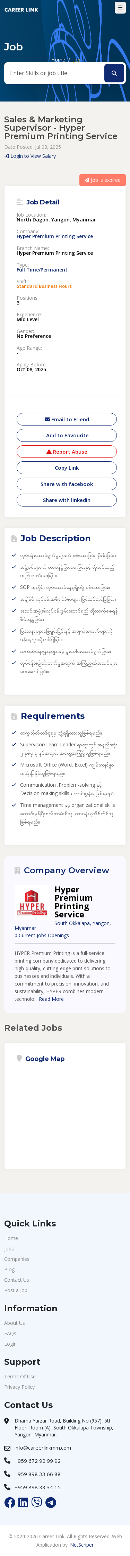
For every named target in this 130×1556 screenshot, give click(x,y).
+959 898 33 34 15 (38, 1487)
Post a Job (15, 1290)
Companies (16, 1259)
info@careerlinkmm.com (43, 1447)
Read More (51, 999)
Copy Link (67, 467)
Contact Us (16, 1280)
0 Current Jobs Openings (42, 935)
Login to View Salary (30, 156)
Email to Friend (67, 419)
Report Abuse (66, 451)
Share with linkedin (66, 499)
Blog (9, 1269)
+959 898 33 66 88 (38, 1473)
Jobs (9, 1248)
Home (58, 59)
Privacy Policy (19, 1387)
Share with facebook (67, 483)
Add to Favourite (67, 435)
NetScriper (82, 1544)
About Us (14, 1323)
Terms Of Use (20, 1376)
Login (10, 1343)
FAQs (10, 1333)
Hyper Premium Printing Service (55, 236)
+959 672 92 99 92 (38, 1460)
